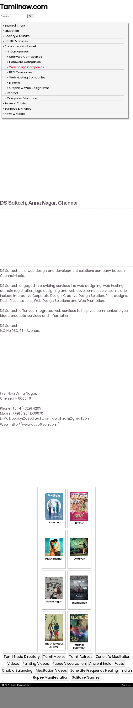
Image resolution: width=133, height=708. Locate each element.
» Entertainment (14, 25)
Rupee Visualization (69, 663)
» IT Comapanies (17, 51)
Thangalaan (79, 601)
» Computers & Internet (19, 46)
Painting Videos (36, 663)
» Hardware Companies (24, 62)
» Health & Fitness (15, 41)
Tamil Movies (54, 656)
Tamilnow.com (24, 6)
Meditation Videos (51, 670)
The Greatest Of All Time (54, 644)
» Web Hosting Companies (26, 77)
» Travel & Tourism (15, 103)
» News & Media (14, 114)
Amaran (54, 521)
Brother (79, 521)
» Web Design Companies (25, 67)
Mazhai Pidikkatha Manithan (79, 646)
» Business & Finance (17, 109)
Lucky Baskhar (54, 557)
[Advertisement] (39, 159)
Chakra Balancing (17, 670)
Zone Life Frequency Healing (94, 670)
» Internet (12, 93)
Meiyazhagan (54, 600)
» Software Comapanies (24, 57)
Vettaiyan (79, 557)
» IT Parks (13, 83)
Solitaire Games (85, 677)
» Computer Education (21, 98)
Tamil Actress (81, 656)
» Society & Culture (16, 36)
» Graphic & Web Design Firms (28, 88)
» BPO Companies (20, 72)
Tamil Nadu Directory (22, 656)
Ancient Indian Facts (106, 663)
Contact (126, 685)
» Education (11, 31)
